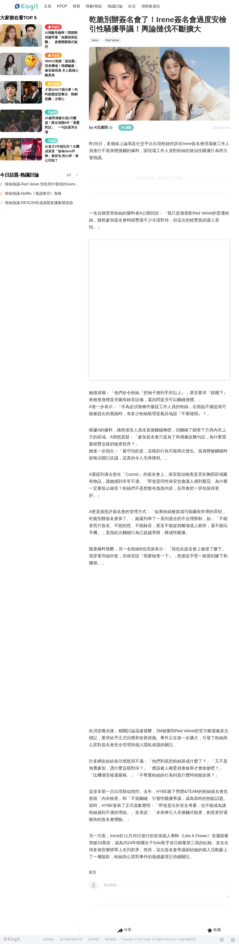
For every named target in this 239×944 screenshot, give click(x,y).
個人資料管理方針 (71, 939)
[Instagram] (233, 939)
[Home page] (26, 7)
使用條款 (48, 939)
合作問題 (93, 939)
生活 (132, 6)
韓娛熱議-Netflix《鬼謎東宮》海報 (33, 193)
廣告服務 (110, 939)
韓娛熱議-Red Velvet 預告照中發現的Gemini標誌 (42, 184)
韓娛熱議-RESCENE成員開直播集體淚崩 (39, 203)
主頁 (47, 6)
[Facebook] (221, 939)
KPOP (62, 6)
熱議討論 (115, 6)
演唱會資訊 (150, 6)
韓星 (76, 6)
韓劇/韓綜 (94, 6)
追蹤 (126, 127)
